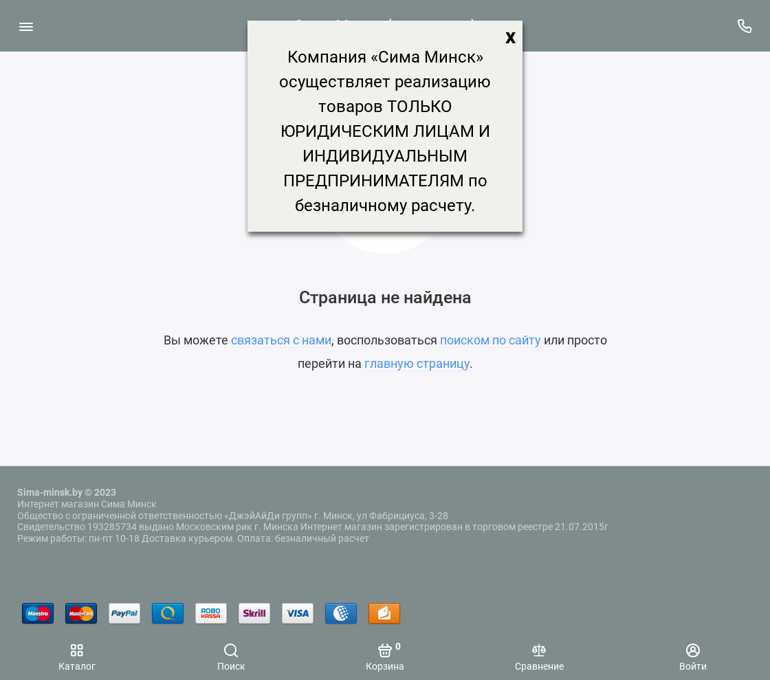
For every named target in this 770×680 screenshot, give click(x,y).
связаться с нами (281, 340)
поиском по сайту (490, 340)
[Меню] (26, 26)
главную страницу (417, 363)
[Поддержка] (744, 26)
